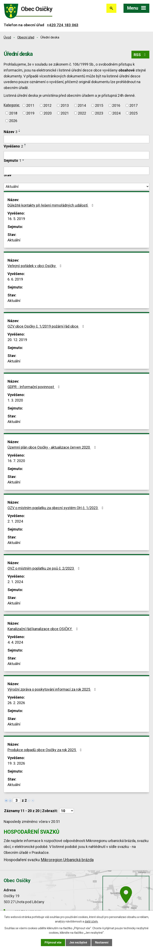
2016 (116, 105)
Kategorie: (12, 105)
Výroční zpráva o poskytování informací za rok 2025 (52, 689)
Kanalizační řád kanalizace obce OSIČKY (43, 629)
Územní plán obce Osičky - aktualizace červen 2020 (52, 447)
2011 (30, 105)
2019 (30, 113)
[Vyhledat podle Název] (76, 139)
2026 (13, 121)
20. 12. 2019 (17, 340)
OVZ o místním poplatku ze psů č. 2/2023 (44, 568)
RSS (140, 55)
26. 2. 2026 (16, 703)
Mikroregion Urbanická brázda (67, 860)
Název (10, 132)
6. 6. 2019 (15, 279)
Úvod (7, 37)
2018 (13, 113)
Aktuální (14, 240)
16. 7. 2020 (16, 461)
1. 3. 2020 (15, 400)
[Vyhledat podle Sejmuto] (76, 171)
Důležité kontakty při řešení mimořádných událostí (51, 205)
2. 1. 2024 (15, 521)
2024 (116, 113)
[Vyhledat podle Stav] (76, 186)
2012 (47, 105)
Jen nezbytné (78, 942)
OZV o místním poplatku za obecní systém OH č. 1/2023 (56, 508)
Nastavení (101, 942)
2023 (99, 113)
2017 (133, 105)
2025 (133, 113)
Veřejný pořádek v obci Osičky (35, 266)
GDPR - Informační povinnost (34, 387)
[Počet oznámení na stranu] (66, 810)
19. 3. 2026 (16, 763)
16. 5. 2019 (16, 219)
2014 (82, 105)
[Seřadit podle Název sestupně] (19, 131)
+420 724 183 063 (62, 25)
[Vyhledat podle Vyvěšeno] (76, 155)
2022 (82, 113)
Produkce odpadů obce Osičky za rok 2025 (45, 750)
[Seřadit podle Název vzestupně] (19, 130)
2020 (48, 113)
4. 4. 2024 (15, 642)
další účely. (91, 921)
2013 (65, 105)
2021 (65, 113)
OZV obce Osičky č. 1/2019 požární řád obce (47, 326)
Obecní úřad (25, 37)
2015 (99, 105)
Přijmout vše (53, 942)
